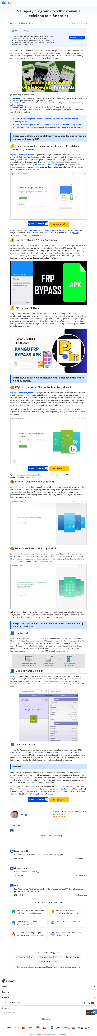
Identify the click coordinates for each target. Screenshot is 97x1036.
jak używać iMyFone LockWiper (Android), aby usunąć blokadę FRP (50, 230)
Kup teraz (59, 223)
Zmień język (48, 1017)
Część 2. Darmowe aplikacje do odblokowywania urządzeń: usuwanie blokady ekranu (48, 124)
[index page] (8, 3)
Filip (75, 23)
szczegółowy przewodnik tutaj (29, 474)
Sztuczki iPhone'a (72, 955)
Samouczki (6, 990)
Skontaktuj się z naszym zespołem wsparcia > (64, 965)
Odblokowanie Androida (25, 23)
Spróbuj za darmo (77, 37)
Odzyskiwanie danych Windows (49, 955)
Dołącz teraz (91, 1011)
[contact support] (95, 1011)
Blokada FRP (15, 98)
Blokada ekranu (16, 107)
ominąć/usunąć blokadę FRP (46, 164)
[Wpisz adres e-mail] (44, 1011)
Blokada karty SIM (17, 103)
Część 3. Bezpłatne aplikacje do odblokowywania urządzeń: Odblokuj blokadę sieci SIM (48, 127)
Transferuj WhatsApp (26, 955)
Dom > (15, 23)
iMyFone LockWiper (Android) (22, 154)
